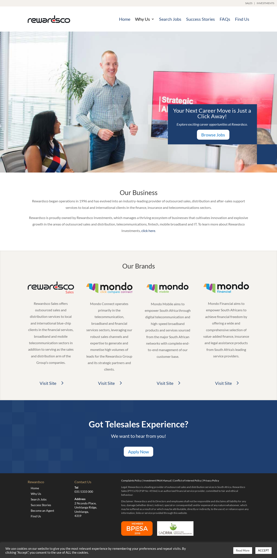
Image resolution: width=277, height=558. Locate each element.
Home (124, 19)
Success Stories (200, 19)
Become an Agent (42, 510)
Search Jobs (170, 19)
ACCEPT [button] (263, 550)
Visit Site (48, 383)
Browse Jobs (213, 134)
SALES (248, 3)
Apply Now (138, 451)
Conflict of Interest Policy (187, 480)
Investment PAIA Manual (157, 480)
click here (148, 231)
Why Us (142, 19)
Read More (243, 550)
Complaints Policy (131, 480)
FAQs (225, 19)
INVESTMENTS (265, 3)
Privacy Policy (211, 480)
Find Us (242, 19)
